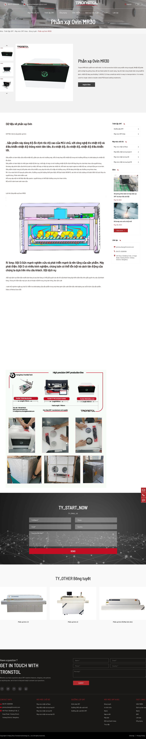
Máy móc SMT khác (21, 31)
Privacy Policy (141, 736)
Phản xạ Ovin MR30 (44, 31)
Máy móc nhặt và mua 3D (121, 157)
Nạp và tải (107, 714)
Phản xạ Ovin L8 (73, 622)
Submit (81, 683)
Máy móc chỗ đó (33, 13)
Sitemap (131, 736)
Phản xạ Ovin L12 (23, 622)
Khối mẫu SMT (75, 704)
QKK (137, 714)
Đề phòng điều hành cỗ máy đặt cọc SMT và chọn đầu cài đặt (125, 195)
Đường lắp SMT (119, 129)
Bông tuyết (33, 31)
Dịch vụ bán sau (141, 707)
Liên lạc (115, 13)
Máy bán (106, 717)
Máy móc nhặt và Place (121, 147)
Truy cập (107, 724)
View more (120, 230)
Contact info (6, 699)
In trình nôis (108, 707)
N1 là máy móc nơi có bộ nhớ (123, 221)
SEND (73, 551)
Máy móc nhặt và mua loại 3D (123, 162)
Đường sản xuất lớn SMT (79, 711)
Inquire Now (86, 85)
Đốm (105, 13)
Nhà (1, 31)
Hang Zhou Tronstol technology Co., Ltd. (20, 736)
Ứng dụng (63, 13)
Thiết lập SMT (49, 13)
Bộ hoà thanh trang (110, 721)
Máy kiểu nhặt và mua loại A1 (123, 152)
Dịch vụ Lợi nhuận (92, 13)
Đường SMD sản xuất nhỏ (79, 707)
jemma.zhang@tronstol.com (37, 4)
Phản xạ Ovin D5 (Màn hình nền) (122, 622)
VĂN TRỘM (76, 13)
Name (106, 711)
